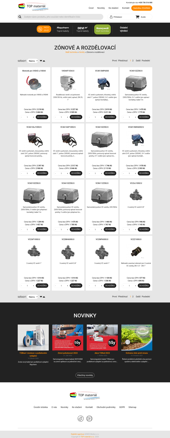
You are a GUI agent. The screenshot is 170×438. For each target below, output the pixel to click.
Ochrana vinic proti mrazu (137, 353)
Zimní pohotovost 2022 (68, 353)
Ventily (82, 52)
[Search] (63, 17)
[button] (121, 17)
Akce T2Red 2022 (102, 353)
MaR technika (71, 52)
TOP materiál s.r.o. (88, 437)
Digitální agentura (77, 434)
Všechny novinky (85, 375)
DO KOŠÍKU (42, 117)
